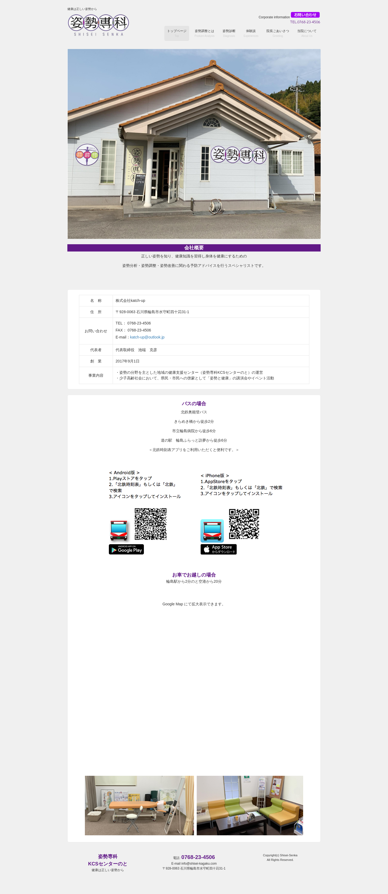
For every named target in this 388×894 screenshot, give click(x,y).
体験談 (251, 33)
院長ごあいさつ (277, 33)
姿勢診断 (229, 33)
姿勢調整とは (204, 33)
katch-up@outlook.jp (147, 337)
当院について (307, 33)
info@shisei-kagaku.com (199, 863)
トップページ (176, 33)
